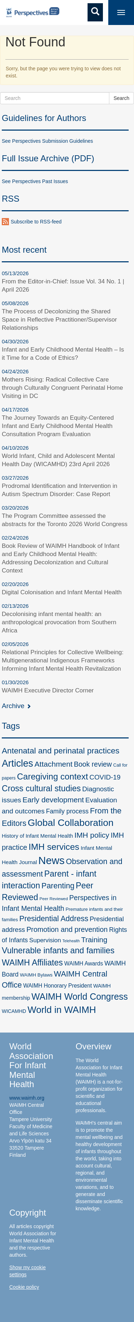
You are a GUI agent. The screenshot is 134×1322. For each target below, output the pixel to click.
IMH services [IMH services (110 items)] (54, 847)
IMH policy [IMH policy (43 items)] (91, 835)
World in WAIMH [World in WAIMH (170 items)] (62, 1009)
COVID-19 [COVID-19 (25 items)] (104, 777)
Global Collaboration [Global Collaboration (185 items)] (71, 822)
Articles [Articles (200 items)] (17, 763)
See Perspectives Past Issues (35, 181)
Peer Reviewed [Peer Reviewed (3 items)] (53, 898)
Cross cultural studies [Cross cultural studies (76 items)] (41, 788)
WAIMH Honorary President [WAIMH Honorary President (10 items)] (57, 986)
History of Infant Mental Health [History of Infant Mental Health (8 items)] (37, 836)
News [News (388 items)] (51, 860)
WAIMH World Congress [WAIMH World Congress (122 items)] (79, 996)
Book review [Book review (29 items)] (93, 764)
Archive (16, 706)
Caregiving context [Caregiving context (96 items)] (52, 776)
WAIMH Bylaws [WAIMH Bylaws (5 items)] (36, 975)
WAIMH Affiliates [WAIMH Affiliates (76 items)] (32, 962)
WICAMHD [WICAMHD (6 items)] (14, 1011)
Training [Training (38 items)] (94, 939)
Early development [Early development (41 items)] (53, 800)
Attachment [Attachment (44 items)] (54, 764)
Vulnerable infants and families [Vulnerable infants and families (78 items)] (58, 950)
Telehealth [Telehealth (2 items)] (71, 941)
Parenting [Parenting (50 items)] (57, 886)
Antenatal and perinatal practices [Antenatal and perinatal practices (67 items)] (60, 750)
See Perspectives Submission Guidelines (47, 141)
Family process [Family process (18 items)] (67, 811)
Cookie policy (24, 1287)
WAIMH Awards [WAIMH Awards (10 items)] (83, 963)
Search (121, 98)
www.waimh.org (26, 1098)
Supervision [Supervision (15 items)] (45, 940)
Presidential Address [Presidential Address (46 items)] (53, 918)
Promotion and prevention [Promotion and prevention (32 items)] (67, 929)
